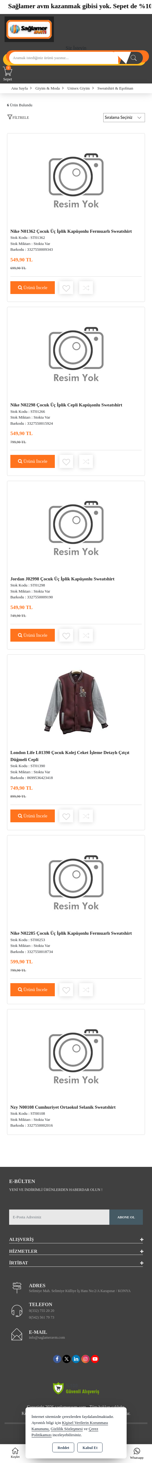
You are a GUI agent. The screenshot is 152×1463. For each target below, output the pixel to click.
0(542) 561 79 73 (41, 1317)
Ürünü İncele (32, 287)
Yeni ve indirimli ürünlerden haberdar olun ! (55, 1190)
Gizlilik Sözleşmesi (67, 1428)
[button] (18, 118)
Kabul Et (90, 1448)
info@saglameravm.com (47, 1337)
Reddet (63, 1448)
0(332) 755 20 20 (41, 1311)
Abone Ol (126, 1217)
